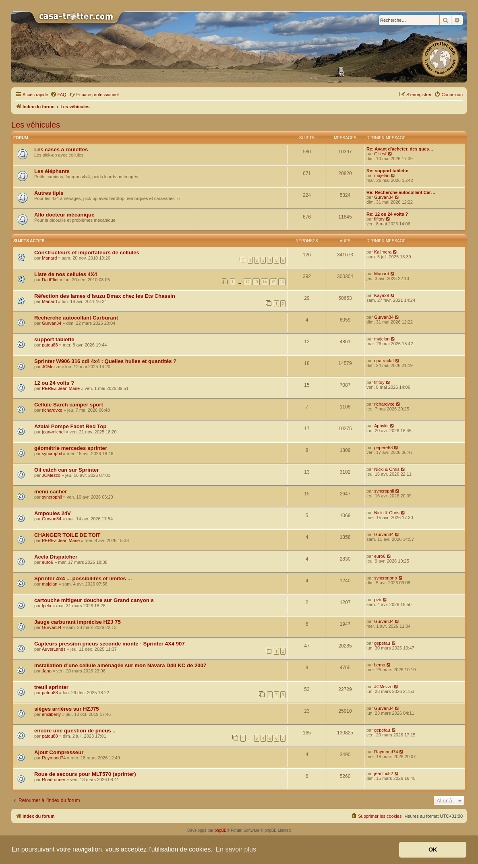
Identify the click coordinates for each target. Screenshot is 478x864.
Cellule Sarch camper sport (68, 405)
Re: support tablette (387, 170)
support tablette (54, 339)
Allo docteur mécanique (64, 215)
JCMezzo (51, 366)
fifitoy (379, 219)
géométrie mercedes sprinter (70, 448)
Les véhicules (35, 124)
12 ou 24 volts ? (54, 383)
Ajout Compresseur (58, 752)
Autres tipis (49, 193)
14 (265, 282)
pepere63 (383, 447)
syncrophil (52, 453)
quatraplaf (384, 360)
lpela (46, 605)
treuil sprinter (51, 687)
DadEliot (50, 279)
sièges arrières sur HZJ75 (66, 709)
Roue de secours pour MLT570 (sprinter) (85, 774)
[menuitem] (58, 94)
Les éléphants (52, 171)
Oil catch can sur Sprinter (66, 470)
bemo (379, 664)
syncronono (385, 577)
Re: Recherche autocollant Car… (400, 192)
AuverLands (54, 649)
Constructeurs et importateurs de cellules (86, 253)
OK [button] (432, 849)
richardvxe (52, 410)
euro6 (47, 562)
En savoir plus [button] (235, 849)
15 (273, 282)
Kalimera (382, 252)
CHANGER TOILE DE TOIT (67, 535)
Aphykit (381, 425)
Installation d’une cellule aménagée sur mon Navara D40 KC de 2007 (120, 665)
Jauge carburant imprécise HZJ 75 (77, 622)
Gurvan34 (383, 197)
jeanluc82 (383, 773)
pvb (377, 599)
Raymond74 (54, 757)
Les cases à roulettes (61, 149)
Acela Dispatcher (55, 557)
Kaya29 (381, 295)
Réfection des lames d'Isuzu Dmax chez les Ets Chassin (104, 296)
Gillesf (380, 153)
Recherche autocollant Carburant (76, 318)
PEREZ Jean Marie (61, 388)
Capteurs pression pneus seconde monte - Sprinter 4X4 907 (109, 644)
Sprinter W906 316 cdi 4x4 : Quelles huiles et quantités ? (105, 361)
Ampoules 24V (52, 513)
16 (282, 282)
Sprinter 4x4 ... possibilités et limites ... (83, 578)
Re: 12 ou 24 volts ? (387, 214)
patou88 (50, 344)
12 (247, 282)
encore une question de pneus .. (75, 731)
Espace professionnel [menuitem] (94, 94)
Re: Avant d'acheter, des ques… (399, 148)
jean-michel (53, 431)
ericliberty (51, 714)
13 (256, 282)
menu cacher (50, 492)
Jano (47, 670)
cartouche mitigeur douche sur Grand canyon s (94, 600)
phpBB (221, 830)
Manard (49, 258)
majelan (382, 175)
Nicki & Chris (386, 469)
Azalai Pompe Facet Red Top (70, 426)
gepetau (382, 643)
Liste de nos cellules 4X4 (65, 274)
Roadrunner (53, 779)
